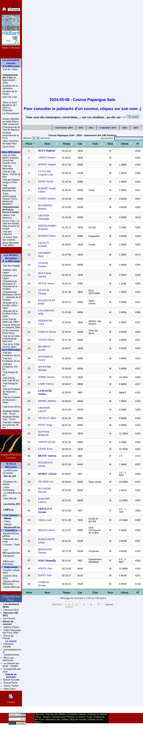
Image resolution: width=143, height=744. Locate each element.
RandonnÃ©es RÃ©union (10, 582)
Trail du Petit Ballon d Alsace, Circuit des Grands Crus (10, 159)
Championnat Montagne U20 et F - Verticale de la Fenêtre (11, 296)
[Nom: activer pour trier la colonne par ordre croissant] (47, 143)
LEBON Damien (47, 157)
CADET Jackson (47, 198)
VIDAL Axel (45, 520)
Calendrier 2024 (107, 127)
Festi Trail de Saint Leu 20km (10, 320)
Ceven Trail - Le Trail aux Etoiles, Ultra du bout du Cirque (11, 224)
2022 (91, 127)
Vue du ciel (51, 714)
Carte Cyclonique (8, 488)
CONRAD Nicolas (43, 584)
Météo (62, 714)
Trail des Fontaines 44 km (11, 354)
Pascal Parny (10, 682)
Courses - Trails (11, 544)
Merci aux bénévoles (8, 659)
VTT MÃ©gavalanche (11, 551)
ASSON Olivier (46, 339)
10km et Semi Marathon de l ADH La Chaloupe (9, 106)
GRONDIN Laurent (44, 409)
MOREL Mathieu (47, 400)
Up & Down (9, 146)
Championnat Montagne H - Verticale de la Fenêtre (9, 285)
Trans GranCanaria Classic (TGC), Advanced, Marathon (10, 198)
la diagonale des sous (12, 670)
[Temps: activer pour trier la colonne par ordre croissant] (66, 143)
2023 (80, 127)
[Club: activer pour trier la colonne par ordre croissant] (95, 143)
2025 (124, 127)
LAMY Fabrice (46, 383)
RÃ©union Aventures (8, 562)
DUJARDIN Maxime (44, 490)
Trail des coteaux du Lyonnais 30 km (12, 425)
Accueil (39, 714)
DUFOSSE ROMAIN (44, 433)
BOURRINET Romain (45, 207)
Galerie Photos (11, 627)
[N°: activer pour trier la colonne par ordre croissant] (138, 143)
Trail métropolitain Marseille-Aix (9, 188)
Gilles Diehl (9, 688)
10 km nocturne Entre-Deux (10, 331)
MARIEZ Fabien (47, 235)
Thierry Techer (11, 685)
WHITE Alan (45, 568)
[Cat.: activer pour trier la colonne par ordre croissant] (80, 143)
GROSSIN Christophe (44, 217)
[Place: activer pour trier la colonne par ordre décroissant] (29, 143)
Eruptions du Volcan (10, 482)
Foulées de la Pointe (9, 92)
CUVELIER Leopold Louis (45, 173)
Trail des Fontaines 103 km (10, 366)
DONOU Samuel (47, 164)
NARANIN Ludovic (44, 500)
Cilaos (7, 521)
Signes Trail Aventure (8, 216)
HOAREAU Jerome (44, 348)
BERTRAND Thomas (45, 551)
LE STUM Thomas (43, 292)
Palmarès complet (8, 645)
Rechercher (122, 138)
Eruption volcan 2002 (11, 571)
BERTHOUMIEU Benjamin (47, 227)
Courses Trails (84, 717)
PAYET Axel (44, 575)
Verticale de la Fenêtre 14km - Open (10, 305)
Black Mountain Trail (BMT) (10, 244)
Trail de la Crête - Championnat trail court (11, 338)
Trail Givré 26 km (12, 406)
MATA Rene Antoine (44, 275)
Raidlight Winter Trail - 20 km (11, 412)
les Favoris (9, 618)
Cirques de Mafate (97, 714)
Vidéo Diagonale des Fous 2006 (12, 631)
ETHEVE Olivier (47, 331)
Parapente (8, 556)
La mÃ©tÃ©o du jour (12, 494)
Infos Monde (10, 498)
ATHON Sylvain (46, 441)
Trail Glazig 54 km (10, 384)
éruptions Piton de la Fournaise (11, 454)
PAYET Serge (45, 424)
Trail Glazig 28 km (10, 373)
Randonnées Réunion (63, 717)
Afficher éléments (36, 138)
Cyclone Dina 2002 (9, 577)
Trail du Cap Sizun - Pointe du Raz (11, 174)
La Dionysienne (11, 113)
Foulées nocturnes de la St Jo (10, 135)
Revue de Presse (8, 637)
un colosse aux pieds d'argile (11, 664)
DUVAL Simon (46, 283)
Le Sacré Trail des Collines (9, 238)
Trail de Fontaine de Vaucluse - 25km (11, 392)
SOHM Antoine (46, 376)
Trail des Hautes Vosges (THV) (11, 181)
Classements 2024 (64, 127)
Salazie (7, 524)
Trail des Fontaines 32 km (11, 359)
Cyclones (72, 714)
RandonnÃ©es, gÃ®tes (10, 534)
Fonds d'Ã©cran (11, 587)
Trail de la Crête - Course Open (11, 345)
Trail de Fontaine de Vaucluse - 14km (11, 400)
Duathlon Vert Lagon (9, 276)
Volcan (82, 714)
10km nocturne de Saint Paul (10, 142)
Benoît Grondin (11, 679)
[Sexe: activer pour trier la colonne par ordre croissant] (110, 143)
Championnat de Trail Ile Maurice (11, 128)
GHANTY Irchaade (43, 244)
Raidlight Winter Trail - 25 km (11, 418)
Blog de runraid (78, 719)
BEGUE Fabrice (46, 530)
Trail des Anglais (11, 265)
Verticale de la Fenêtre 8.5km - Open (10, 313)
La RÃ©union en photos (10, 471)
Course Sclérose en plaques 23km (11, 326)
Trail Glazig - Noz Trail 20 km (11, 379)
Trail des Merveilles (7, 167)
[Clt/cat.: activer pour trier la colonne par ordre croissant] (125, 143)
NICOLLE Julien (47, 417)
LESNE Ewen (45, 448)
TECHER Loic (46, 481)
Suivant (109, 604)
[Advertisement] (46, 46)
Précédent (57, 604)
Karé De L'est (10, 97)
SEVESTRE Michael (44, 368)
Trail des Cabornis (7, 232)
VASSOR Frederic (43, 265)
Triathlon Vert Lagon (9, 271)
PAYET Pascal (45, 181)
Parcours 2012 (11, 609)
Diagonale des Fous (10, 540)
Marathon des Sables (57, 719)
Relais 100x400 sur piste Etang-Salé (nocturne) (10, 121)
